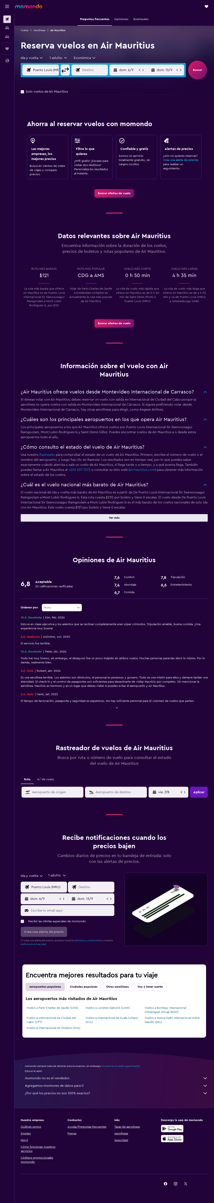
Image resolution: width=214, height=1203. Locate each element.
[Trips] (7, 49)
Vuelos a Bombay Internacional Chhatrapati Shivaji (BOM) (165, 1010)
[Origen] (49, 70)
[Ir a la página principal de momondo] (28, 6)
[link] (114, 193)
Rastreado (47, 454)
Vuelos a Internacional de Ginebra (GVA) (53, 1028)
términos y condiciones (88, 940)
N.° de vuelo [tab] (45, 779)
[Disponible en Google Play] (172, 1128)
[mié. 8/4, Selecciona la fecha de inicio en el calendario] (169, 792)
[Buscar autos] (7, 37)
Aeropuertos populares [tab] (45, 986)
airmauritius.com (142, 469)
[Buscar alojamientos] (7, 28)
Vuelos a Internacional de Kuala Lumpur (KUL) (111, 1020)
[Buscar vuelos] (7, 19)
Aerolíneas (39, 30)
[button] (7, 6)
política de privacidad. (34, 944)
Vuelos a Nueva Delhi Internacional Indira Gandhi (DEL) (172, 1020)
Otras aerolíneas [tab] (117, 986)
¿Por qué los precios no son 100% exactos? (116, 1093)
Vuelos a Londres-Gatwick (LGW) (107, 1007)
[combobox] (32, 57)
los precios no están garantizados (121, 1066)
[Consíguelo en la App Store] (172, 1138)
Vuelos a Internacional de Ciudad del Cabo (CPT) (51, 1020)
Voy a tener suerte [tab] (150, 986)
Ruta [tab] (27, 779)
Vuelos (24, 30)
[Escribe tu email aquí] (71, 910)
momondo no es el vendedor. (116, 1078)
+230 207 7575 (79, 469)
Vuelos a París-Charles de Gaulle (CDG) (52, 1007)
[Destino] (98, 70)
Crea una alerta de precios (180, 160)
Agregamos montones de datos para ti (116, 1085)
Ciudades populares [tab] (83, 986)
